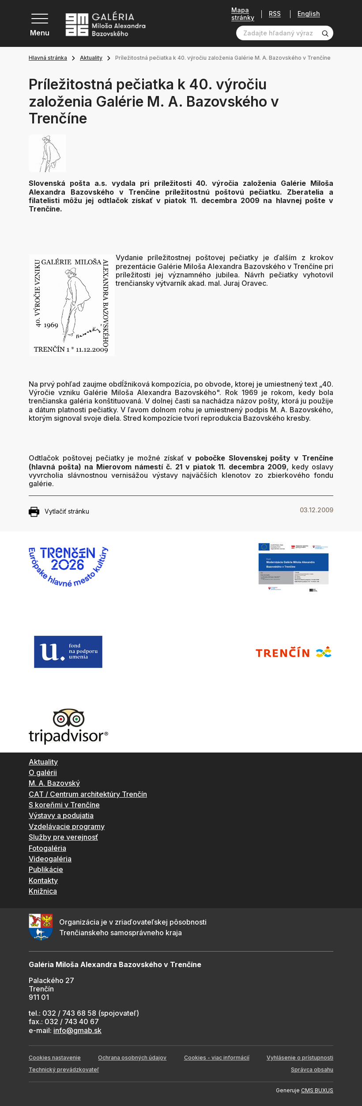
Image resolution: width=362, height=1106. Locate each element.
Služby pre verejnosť (63, 837)
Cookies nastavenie (55, 1057)
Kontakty (43, 880)
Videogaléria (50, 858)
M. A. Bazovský (54, 783)
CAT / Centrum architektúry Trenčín (88, 794)
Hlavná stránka (48, 57)
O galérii (43, 772)
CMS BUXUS (317, 1090)
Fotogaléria (47, 848)
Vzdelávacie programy (67, 826)
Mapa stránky (242, 14)
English (309, 13)
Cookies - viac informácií (216, 1057)
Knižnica (43, 891)
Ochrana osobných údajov (132, 1057)
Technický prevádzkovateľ (64, 1069)
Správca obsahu (312, 1069)
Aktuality (91, 57)
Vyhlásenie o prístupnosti (300, 1057)
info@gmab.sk (77, 1030)
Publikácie (46, 869)
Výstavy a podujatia (61, 815)
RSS (275, 14)
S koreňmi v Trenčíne (64, 804)
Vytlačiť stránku (59, 512)
